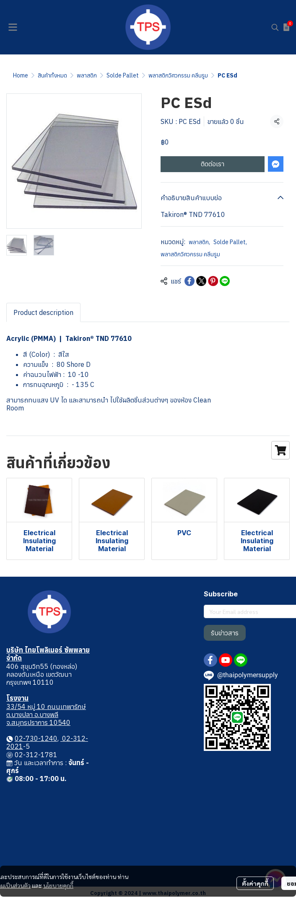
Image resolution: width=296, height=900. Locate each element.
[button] (275, 27)
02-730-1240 (36, 738)
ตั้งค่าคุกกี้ (255, 883)
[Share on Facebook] (189, 281)
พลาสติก (87, 75)
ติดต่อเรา (212, 164)
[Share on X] (201, 281)
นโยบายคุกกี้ (58, 885)
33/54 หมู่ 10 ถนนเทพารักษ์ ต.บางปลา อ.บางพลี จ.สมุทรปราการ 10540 (46, 714)
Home (20, 75)
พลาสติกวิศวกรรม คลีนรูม (178, 75)
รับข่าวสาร (225, 633)
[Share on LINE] (225, 281)
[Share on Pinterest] (213, 281)
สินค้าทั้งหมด (52, 75)
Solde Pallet (122, 75)
